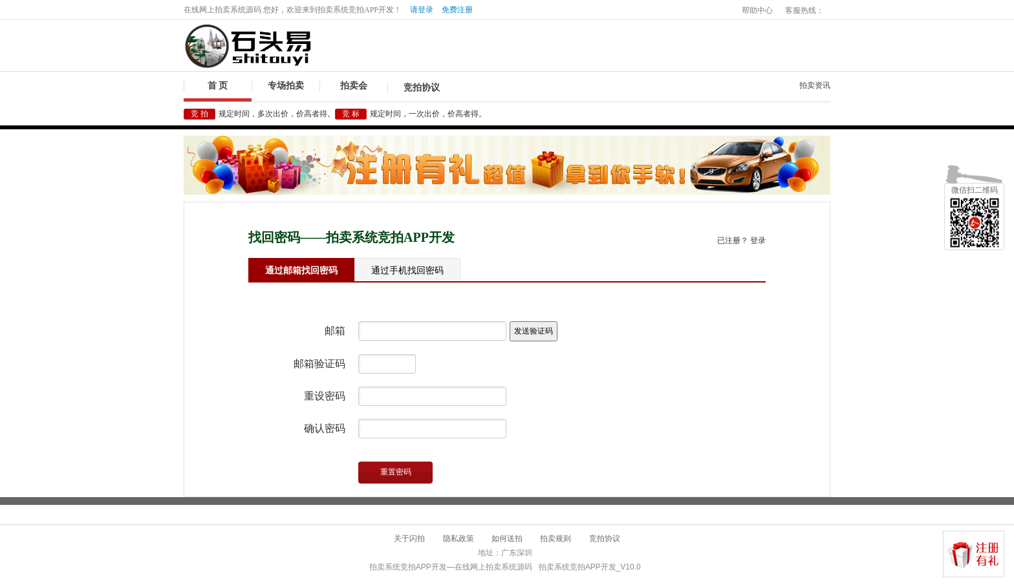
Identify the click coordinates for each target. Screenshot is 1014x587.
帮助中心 (757, 10)
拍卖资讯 (814, 85)
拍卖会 (353, 86)
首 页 (218, 86)
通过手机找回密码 (407, 270)
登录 (758, 240)
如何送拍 (507, 538)
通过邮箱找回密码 (301, 270)
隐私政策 (458, 538)
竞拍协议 (422, 87)
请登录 (421, 9)
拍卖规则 (555, 538)
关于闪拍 (409, 538)
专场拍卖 (286, 86)
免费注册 (457, 9)
